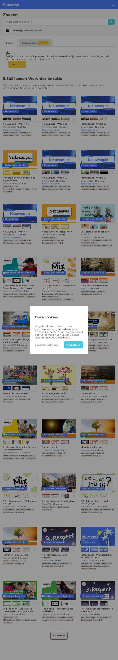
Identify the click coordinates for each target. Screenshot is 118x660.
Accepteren (73, 345)
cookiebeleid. (63, 337)
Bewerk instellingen (46, 345)
